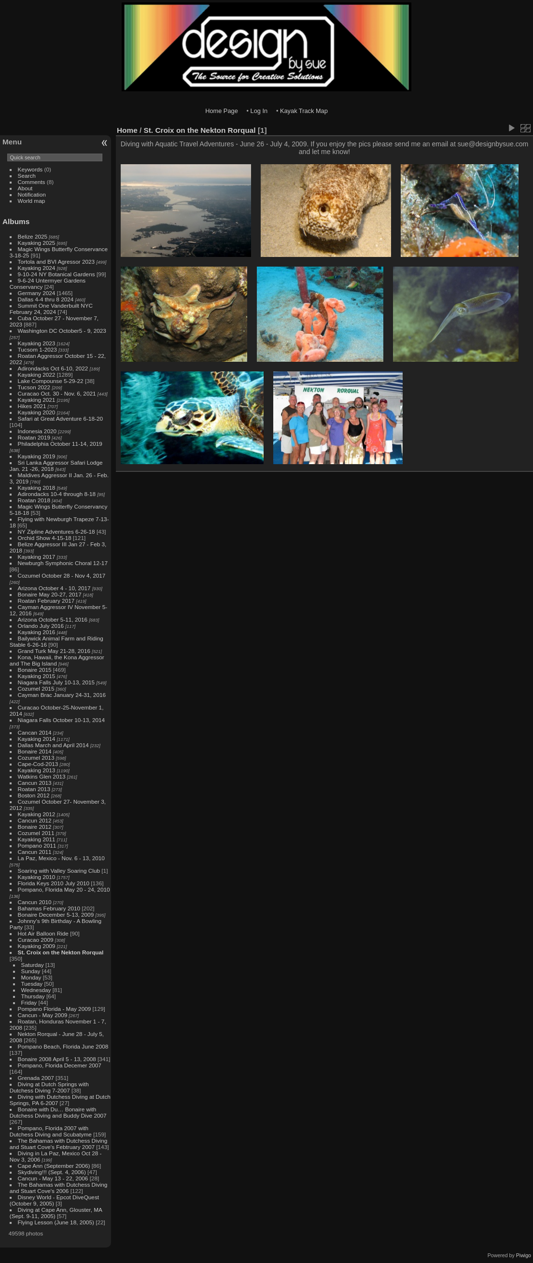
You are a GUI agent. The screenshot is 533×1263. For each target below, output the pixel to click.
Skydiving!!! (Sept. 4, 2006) (52, 1172)
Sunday (31, 971)
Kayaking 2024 (37, 268)
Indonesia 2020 (37, 431)
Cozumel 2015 (36, 688)
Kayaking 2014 (37, 739)
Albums (15, 221)
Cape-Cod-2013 (38, 764)
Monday (31, 977)
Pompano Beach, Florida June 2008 (63, 1046)
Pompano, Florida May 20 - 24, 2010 (64, 889)
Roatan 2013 (34, 789)
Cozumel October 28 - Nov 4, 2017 (62, 575)
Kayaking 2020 (37, 412)
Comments (31, 182)
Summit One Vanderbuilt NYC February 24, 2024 (51, 308)
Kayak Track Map (304, 110)
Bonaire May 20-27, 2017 (50, 594)
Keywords (30, 169)
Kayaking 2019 (37, 456)
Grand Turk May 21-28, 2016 (54, 651)
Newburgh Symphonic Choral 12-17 (63, 563)
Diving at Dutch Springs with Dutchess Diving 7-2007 (49, 1087)
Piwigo (523, 1255)
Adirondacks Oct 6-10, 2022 (53, 368)
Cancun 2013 (35, 783)
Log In (259, 110)
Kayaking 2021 (37, 400)
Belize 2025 (33, 236)
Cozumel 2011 (36, 833)
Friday (29, 1002)
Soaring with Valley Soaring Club (59, 870)
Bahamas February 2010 (49, 908)
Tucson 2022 (34, 387)
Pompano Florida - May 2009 (54, 1009)
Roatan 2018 (34, 500)
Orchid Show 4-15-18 (44, 538)
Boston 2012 (34, 795)
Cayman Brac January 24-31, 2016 (62, 695)
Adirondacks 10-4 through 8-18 (57, 494)
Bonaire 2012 (35, 826)
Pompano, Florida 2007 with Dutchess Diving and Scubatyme (51, 1131)
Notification (32, 194)
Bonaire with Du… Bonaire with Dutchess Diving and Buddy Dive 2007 (58, 1112)
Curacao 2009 (36, 940)
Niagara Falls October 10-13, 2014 (61, 720)
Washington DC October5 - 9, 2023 (62, 330)
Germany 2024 (37, 293)
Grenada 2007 (36, 1078)
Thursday (33, 996)
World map (31, 201)
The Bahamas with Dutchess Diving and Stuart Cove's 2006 (58, 1187)
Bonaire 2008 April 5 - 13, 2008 (57, 1059)
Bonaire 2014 (35, 751)
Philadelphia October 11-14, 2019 (60, 443)
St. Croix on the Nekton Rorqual (61, 952)
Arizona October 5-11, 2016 (53, 619)
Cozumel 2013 (36, 757)
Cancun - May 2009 (43, 1015)
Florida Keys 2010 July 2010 (53, 883)
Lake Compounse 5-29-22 (51, 381)
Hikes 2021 (32, 406)
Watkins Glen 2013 (42, 776)
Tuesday (32, 983)
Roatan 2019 (34, 437)
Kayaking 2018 (37, 487)
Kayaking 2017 (37, 556)
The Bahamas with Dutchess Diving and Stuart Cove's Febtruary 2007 (58, 1143)
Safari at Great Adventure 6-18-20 (60, 418)
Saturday (32, 965)
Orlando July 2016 (41, 626)
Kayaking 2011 (37, 839)
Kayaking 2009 (37, 946)
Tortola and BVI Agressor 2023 (57, 261)
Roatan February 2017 (46, 600)
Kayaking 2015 (37, 676)
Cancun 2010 (35, 902)
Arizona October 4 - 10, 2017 (54, 588)
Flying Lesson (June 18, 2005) (56, 1222)
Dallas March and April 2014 (53, 745)
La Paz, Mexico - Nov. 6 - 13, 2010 (61, 858)
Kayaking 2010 (37, 877)
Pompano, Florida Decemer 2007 (59, 1065)
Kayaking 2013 (37, 770)
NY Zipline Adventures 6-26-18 (56, 531)
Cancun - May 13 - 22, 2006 (53, 1178)
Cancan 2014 (35, 732)
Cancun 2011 (35, 852)
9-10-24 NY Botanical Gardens (56, 274)
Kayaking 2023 (37, 343)
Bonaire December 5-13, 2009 (56, 914)
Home (127, 130)
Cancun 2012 (35, 820)
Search (27, 175)
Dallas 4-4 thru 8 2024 (46, 299)
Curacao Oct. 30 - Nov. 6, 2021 (57, 393)
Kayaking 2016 (37, 632)
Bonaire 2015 (35, 670)
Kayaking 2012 (37, 814)
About (25, 188)
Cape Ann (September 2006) (54, 1166)
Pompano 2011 (37, 845)
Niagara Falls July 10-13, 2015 (56, 682)
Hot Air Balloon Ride (43, 933)
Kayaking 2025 (37, 243)
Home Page (221, 110)
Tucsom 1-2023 (37, 349)
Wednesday (36, 990)
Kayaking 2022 (37, 374)
